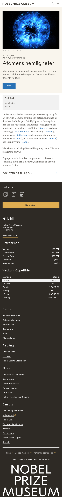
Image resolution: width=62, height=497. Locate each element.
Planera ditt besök (11, 315)
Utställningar (9, 352)
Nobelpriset (8, 415)
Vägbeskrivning (10, 235)
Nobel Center (9, 420)
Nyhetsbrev (31, 205)
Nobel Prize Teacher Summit (16, 397)
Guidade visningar (11, 320)
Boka (9, 85)
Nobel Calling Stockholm (14, 361)
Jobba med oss (22, 453)
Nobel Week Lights (12, 437)
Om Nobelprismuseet (13, 411)
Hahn (24, 141)
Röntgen (43, 128)
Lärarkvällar (8, 392)
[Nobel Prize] (21, 3)
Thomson (48, 131)
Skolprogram (9, 379)
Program (7, 356)
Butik (5, 333)
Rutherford (21, 135)
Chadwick (51, 138)
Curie (16, 131)
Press (8, 453)
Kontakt (6, 442)
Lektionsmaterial (11, 383)
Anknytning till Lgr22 (17, 173)
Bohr (19, 138)
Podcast (6, 428)
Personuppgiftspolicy (44, 453)
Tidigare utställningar (13, 424)
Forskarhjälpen (10, 388)
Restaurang (8, 329)
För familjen (8, 324)
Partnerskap (8, 433)
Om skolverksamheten (13, 374)
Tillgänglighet (9, 338)
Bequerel (24, 131)
